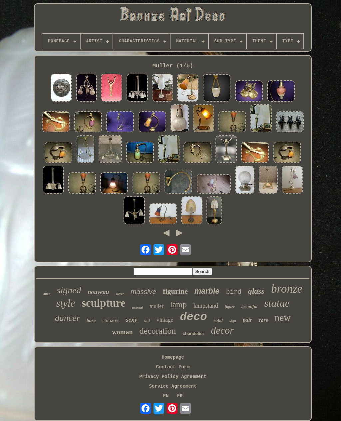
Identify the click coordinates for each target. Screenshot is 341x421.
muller (157, 306)
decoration (158, 331)
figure (230, 306)
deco (193, 317)
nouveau (98, 292)
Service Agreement (173, 386)
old (147, 320)
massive (143, 291)
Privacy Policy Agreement (172, 376)
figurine (175, 291)
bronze (286, 288)
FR (180, 396)
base (91, 320)
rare (263, 320)
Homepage (173, 357)
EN (166, 396)
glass (256, 291)
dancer (67, 318)
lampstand (205, 305)
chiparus (110, 320)
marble (206, 291)
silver (120, 294)
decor (222, 330)
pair (247, 320)
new (283, 317)
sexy (131, 319)
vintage (165, 320)
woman (122, 332)
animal (137, 307)
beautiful (249, 306)
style (65, 303)
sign (232, 320)
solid (218, 320)
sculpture (103, 303)
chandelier (193, 333)
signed (69, 290)
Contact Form (173, 367)
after (46, 294)
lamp (178, 304)
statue (276, 303)
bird (233, 292)
